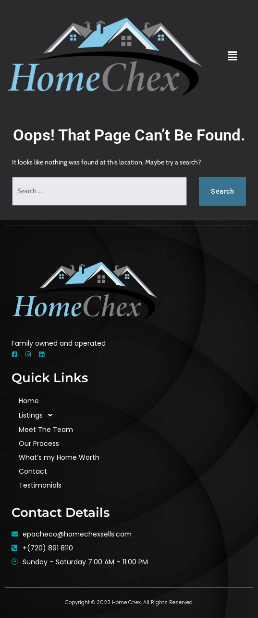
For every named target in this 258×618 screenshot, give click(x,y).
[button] (232, 56)
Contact (33, 471)
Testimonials (40, 485)
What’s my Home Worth (59, 457)
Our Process (39, 443)
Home (29, 401)
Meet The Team (46, 429)
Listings (38, 415)
